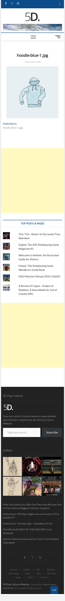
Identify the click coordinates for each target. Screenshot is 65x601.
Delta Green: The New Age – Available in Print (27, 523)
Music (27, 573)
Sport (39, 573)
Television (50, 569)
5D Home (13, 569)
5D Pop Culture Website (16, 584)
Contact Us (44, 577)
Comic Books (13, 573)
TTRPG (30, 577)
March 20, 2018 (32, 62)
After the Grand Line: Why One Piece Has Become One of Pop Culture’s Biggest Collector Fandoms (32, 506)
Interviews (51, 573)
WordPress (8, 588)
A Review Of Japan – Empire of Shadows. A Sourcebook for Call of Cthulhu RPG (38, 289)
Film (38, 569)
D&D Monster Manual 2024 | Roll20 (39, 276)
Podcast (27, 569)
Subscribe (52, 432)
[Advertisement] (32, 180)
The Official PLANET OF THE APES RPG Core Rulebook (27, 531)
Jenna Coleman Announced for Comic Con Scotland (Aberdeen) (31, 540)
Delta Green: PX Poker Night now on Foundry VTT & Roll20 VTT (31, 516)
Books (18, 577)
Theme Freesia (49, 584)
